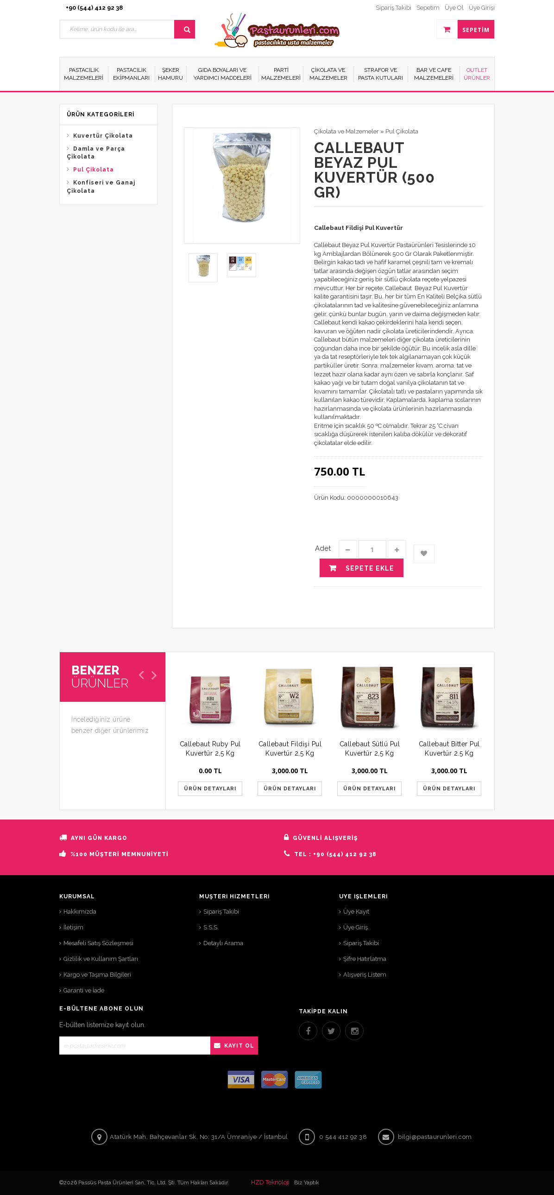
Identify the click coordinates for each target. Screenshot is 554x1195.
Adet (323, 548)
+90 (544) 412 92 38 (94, 7)
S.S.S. (211, 927)
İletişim (73, 927)
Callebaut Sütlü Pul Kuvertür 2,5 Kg (370, 748)
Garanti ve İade (83, 990)
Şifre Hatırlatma (364, 958)
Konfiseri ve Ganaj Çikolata (101, 186)
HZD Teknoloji (270, 1182)
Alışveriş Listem (364, 974)
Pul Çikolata (93, 169)
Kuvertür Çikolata (103, 136)
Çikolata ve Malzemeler (346, 131)
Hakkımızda (79, 911)
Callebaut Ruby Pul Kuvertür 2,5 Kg (210, 748)
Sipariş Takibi (221, 911)
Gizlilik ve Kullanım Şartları (100, 958)
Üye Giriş (355, 927)
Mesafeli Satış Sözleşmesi (98, 943)
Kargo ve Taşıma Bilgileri (97, 974)
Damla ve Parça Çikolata (96, 153)
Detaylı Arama (223, 943)
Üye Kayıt (356, 911)
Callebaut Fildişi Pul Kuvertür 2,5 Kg (290, 748)
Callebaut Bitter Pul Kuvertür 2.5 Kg (449, 748)
